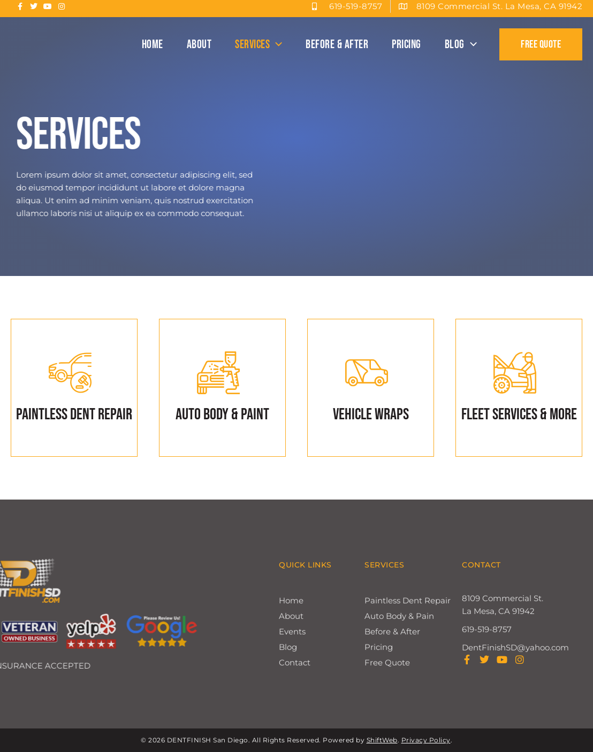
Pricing (406, 44)
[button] (276, 44)
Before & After (337, 44)
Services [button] (258, 44)
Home (152, 44)
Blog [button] (461, 44)
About (199, 44)
